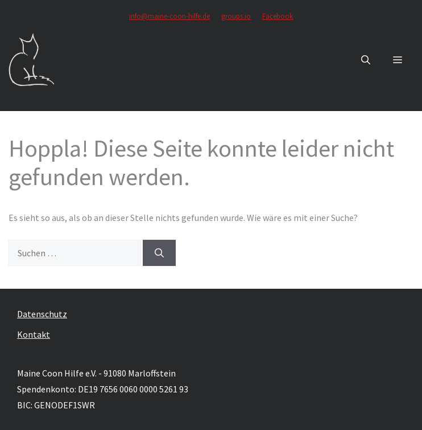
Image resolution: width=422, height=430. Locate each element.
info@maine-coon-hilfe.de (169, 16)
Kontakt (33, 334)
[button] (366, 60)
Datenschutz (42, 314)
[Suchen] (159, 253)
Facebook (277, 16)
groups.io (236, 16)
